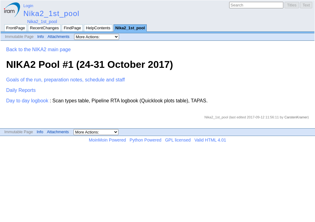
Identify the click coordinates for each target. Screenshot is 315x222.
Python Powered (145, 140)
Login (28, 5)
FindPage (72, 28)
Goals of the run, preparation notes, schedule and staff (65, 79)
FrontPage (15, 28)
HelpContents (98, 28)
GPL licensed (178, 140)
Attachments (59, 36)
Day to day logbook (27, 100)
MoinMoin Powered (107, 140)
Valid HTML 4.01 (210, 140)
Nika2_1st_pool (51, 13)
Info (40, 36)
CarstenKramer (296, 117)
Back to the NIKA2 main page (38, 49)
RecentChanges (44, 28)
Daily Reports (21, 90)
